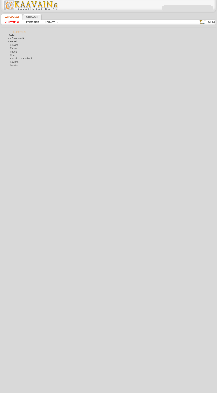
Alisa (12, 218)
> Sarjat (11, 79)
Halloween (15, 167)
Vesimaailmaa (14, 333)
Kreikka (11, 197)
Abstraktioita (14, 92)
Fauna (13, 51)
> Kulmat (12, 72)
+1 (118, 127)
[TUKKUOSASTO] (16, 350)
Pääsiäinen (15, 173)
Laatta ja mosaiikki (16, 211)
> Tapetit (11, 82)
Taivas (10, 326)
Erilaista (14, 45)
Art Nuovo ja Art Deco (18, 106)
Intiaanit (14, 228)
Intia (10, 157)
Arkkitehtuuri (14, 102)
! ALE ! (11, 34)
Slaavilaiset (13, 323)
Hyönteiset (13, 153)
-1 (98, 127)
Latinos (11, 265)
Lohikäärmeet (14, 275)
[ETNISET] (14, 360)
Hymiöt (11, 150)
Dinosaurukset (14, 116)
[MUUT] (14, 374)
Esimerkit (29, 22)
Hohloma (12, 146)
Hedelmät (12, 143)
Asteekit (11, 109)
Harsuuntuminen (15, 140)
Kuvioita (14, 62)
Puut (10, 306)
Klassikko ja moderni (19, 58)
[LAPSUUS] (15, 370)
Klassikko (12, 190)
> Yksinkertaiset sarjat (18, 89)
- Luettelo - (12, 22)
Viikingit (11, 340)
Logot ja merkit (15, 272)
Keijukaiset (13, 177)
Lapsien (13, 65)
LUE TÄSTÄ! (79, 118)
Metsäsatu (15, 251)
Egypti (10, 123)
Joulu (12, 170)
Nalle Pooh (15, 255)
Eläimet (11, 126)
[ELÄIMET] (15, 357)
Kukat (10, 201)
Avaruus (11, 112)
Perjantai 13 (13, 299)
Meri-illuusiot (14, 282)
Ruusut (11, 316)
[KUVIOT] (14, 367)
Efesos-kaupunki (15, 119)
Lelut (12, 241)
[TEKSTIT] (14, 377)
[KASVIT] (14, 363)
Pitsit (10, 302)
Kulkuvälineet (14, 204)
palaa (109, 127)
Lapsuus (12, 214)
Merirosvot (15, 245)
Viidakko (12, 336)
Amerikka (12, 95)
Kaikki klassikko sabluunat (108, 135)
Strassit (27, 16)
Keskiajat (12, 187)
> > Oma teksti (14, 38)
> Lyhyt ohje (56, 118)
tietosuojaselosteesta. (136, 390)
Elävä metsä (15, 221)
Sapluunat (10, 16)
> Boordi (11, 41)
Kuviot (11, 207)
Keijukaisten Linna (18, 231)
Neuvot (45, 22)
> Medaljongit (14, 75)
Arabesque (13, 99)
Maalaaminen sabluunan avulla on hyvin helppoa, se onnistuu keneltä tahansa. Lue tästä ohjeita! (199, 155)
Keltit (10, 184)
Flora (12, 55)
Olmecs (11, 292)
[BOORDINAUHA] (18, 353)
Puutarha (12, 309)
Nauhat (11, 289)
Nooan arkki (15, 258)
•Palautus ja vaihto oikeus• (108, 194)
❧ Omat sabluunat (16, 380)
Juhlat (10, 163)
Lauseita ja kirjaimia (17, 268)
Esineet (11, 133)
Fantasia (12, 136)
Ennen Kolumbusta (16, 129)
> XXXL (11, 85)
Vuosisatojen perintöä (18, 343)
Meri (12, 68)
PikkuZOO (14, 262)
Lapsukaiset (15, 238)
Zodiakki (11, 346)
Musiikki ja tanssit (16, 285)
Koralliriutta (13, 194)
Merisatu (14, 248)
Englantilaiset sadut (19, 224)
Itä (9, 160)
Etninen (13, 48)
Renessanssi (13, 313)
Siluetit (11, 319)
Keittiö (11, 180)
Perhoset (12, 296)
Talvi (10, 329)
